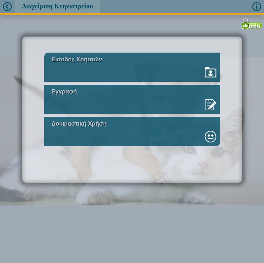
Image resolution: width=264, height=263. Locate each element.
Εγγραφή (64, 91)
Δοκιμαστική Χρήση (79, 124)
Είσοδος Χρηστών (77, 59)
